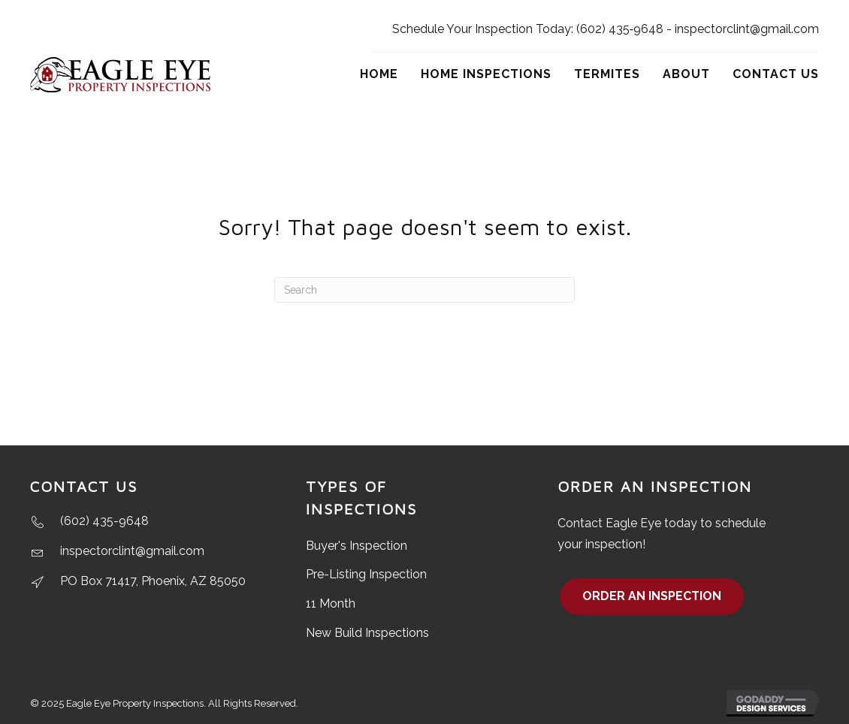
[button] (652, 596)
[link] (379, 74)
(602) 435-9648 (104, 521)
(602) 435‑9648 (619, 29)
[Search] (424, 290)
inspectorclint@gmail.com (747, 29)
